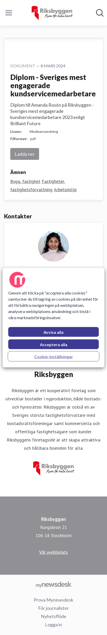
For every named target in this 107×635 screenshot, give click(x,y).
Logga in (53, 624)
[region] (53, 317)
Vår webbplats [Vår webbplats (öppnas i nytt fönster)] (53, 552)
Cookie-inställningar (53, 356)
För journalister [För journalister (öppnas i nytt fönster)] (53, 608)
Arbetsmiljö (65, 189)
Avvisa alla (53, 331)
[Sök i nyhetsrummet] (100, 13)
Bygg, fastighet (25, 181)
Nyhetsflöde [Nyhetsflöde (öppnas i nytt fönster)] (53, 616)
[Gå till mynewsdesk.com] (53, 584)
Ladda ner (25, 154)
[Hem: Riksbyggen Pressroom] (52, 13)
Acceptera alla (53, 344)
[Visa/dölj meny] (8, 12)
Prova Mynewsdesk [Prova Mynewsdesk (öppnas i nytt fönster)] (53, 600)
